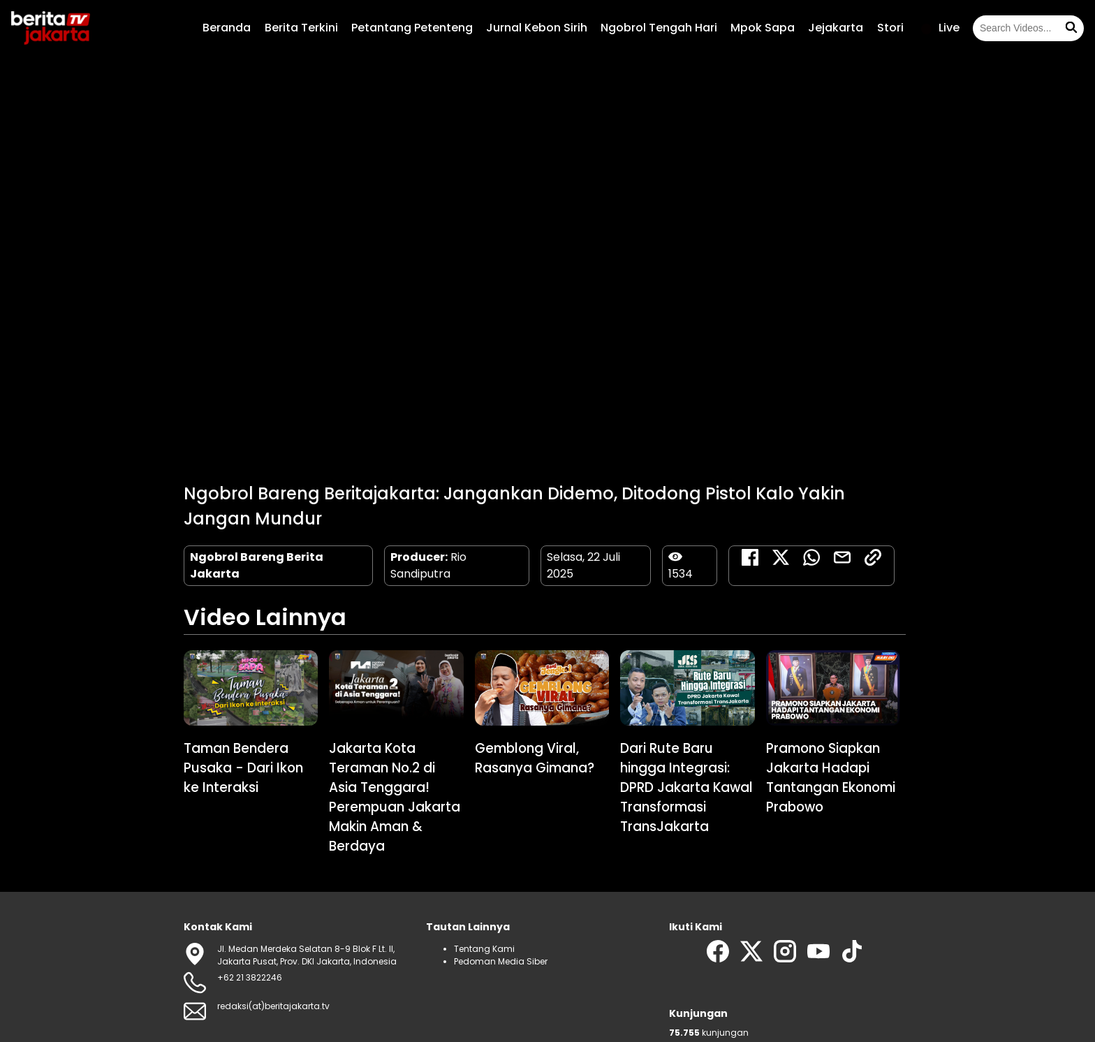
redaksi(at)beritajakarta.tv (273, 1006)
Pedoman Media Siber (501, 961)
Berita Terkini (301, 28)
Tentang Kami (484, 949)
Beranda (227, 28)
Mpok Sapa (762, 28)
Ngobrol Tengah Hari (659, 28)
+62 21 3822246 (249, 977)
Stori (890, 28)
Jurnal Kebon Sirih (536, 28)
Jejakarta (835, 28)
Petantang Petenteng (412, 28)
